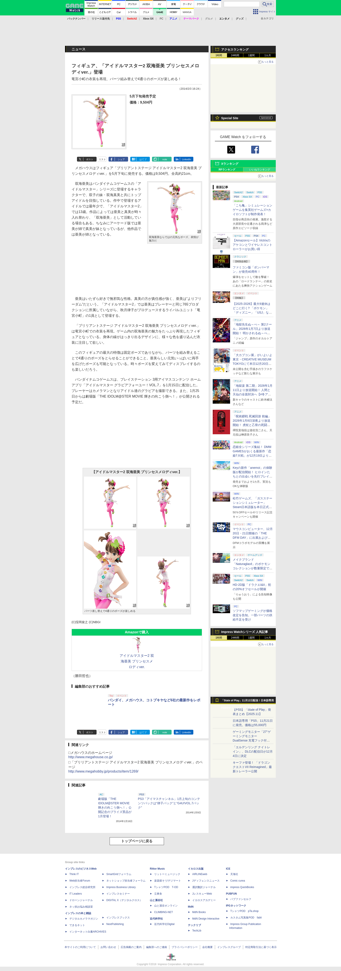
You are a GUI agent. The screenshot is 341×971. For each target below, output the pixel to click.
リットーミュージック (167, 874)
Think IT (74, 874)
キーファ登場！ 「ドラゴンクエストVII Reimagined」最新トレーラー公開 (252, 767)
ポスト (89, 159)
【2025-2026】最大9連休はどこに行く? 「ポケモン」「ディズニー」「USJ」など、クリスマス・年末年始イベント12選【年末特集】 (252, 312)
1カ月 (267, 55)
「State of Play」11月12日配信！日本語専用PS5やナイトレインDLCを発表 (247, 701)
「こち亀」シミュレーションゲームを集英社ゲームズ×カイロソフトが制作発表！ (252, 210)
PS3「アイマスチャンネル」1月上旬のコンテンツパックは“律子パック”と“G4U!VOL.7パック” (169, 803)
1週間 (251, 55)
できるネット (77, 925)
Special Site (229, 118)
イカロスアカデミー (204, 900)
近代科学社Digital (164, 924)
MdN (191, 906)
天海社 (234, 874)
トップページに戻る (136, 841)
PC (161, 18)
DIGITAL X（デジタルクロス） (124, 900)
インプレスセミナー (118, 893)
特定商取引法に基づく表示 (261, 947)
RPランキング (227, 169)
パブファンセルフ (240, 899)
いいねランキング (259, 169)
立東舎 (158, 893)
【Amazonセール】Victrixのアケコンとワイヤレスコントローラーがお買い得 (252, 245)
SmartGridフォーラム (118, 874)
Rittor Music (157, 868)
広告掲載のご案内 (131, 947)
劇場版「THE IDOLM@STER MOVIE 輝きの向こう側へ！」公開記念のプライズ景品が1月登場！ (115, 807)
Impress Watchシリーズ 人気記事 (244, 632)
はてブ (143, 159)
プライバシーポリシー (185, 947)
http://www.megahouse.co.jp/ (90, 757)
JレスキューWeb (202, 893)
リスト (102, 159)
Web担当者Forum (79, 880)
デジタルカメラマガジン (83, 918)
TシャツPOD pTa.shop (244, 911)
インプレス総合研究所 (82, 887)
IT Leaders (75, 893)
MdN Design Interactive (205, 918)
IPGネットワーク (236, 905)
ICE (228, 868)
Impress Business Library (121, 887)
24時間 (235, 55)
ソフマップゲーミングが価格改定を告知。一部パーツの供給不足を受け (252, 615)
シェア (121, 159)
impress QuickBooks (242, 887)
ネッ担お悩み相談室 (81, 906)
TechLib (196, 930)
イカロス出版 (196, 868)
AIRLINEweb (199, 874)
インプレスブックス (118, 917)
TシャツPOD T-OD (166, 887)
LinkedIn (186, 159)
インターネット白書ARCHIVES (87, 931)
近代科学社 (156, 918)
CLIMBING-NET (163, 912)
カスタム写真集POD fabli (246, 917)
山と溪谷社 (156, 900)
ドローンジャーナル (81, 900)
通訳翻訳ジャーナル (204, 887)
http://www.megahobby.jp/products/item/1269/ (103, 771)
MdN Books (199, 912)
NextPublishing (115, 924)
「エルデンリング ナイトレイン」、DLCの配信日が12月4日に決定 (253, 751)
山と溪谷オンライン (166, 905)
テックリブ (194, 925)
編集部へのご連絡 (156, 947)
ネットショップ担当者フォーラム (125, 880)
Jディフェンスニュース (206, 880)
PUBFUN (231, 893)
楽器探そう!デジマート (167, 880)
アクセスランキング (235, 49)
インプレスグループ (229, 947)
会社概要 (207, 947)
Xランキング (229, 163)
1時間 (219, 55)
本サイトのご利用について (80, 947)
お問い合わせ (108, 947)
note (164, 159)
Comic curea (237, 880)
